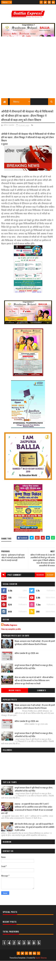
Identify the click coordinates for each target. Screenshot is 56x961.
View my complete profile (11, 628)
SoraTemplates (20, 957)
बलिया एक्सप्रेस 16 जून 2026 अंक (27, 653)
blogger (50, 574)
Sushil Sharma (41, 957)
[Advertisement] (28, 69)
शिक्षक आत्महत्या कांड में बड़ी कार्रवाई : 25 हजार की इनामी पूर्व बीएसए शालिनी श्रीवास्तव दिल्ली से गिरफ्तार (35, 643)
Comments (41, 690)
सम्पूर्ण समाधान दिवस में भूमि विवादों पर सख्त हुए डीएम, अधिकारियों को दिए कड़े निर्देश (34, 667)
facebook (40, 574)
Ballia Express (10, 624)
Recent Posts (15, 690)
